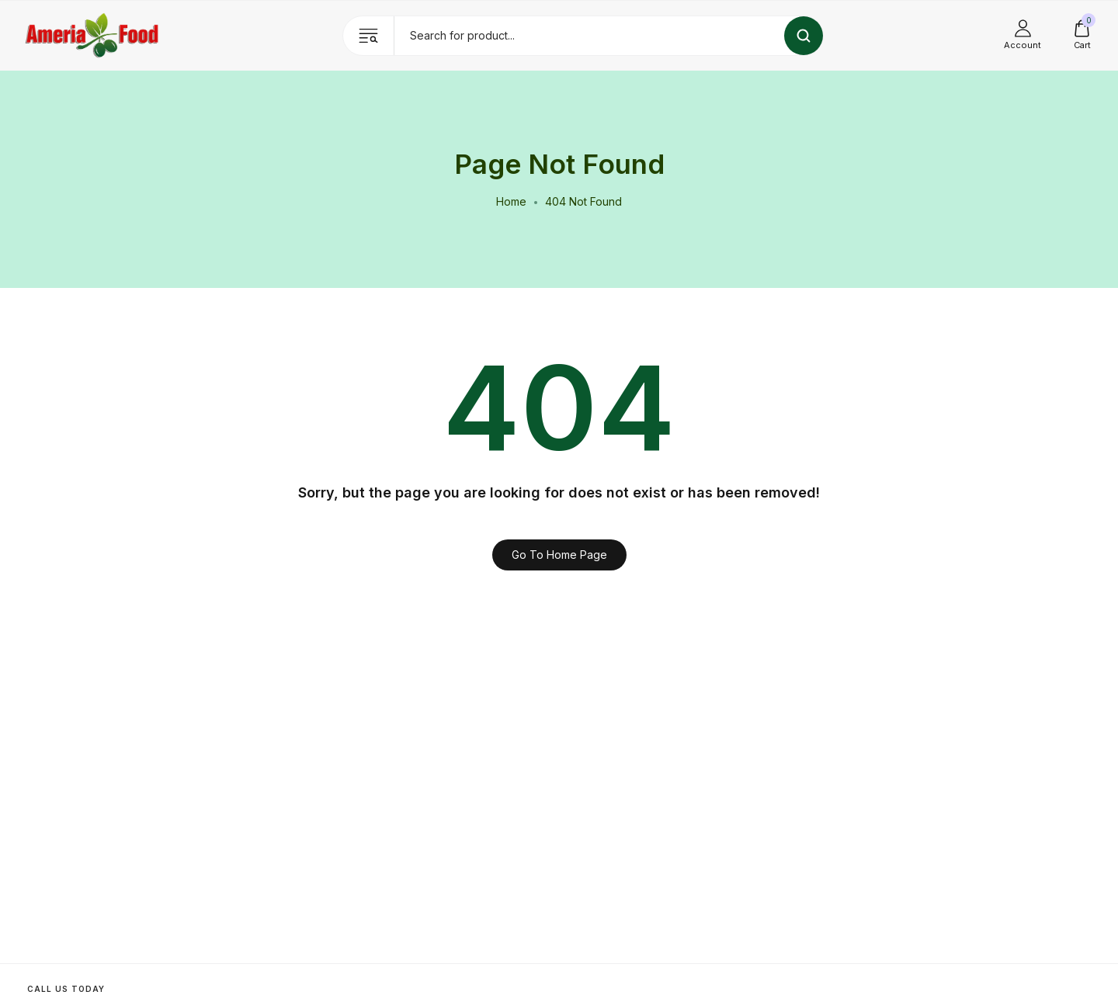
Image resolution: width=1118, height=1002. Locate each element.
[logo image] (92, 34)
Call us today (66, 988)
